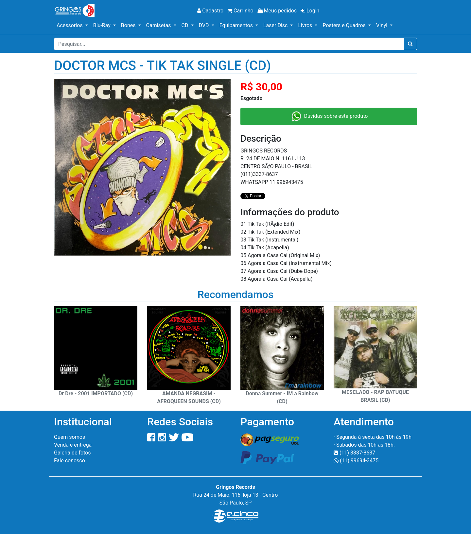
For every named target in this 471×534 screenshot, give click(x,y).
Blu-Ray (102, 25)
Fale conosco (69, 460)
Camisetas (159, 25)
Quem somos (69, 437)
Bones (129, 25)
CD (186, 25)
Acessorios (70, 25)
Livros (305, 25)
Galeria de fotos (72, 453)
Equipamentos (236, 25)
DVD (204, 25)
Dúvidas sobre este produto (329, 116)
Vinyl (382, 25)
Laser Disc (276, 25)
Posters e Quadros (345, 25)
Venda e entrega (73, 445)
